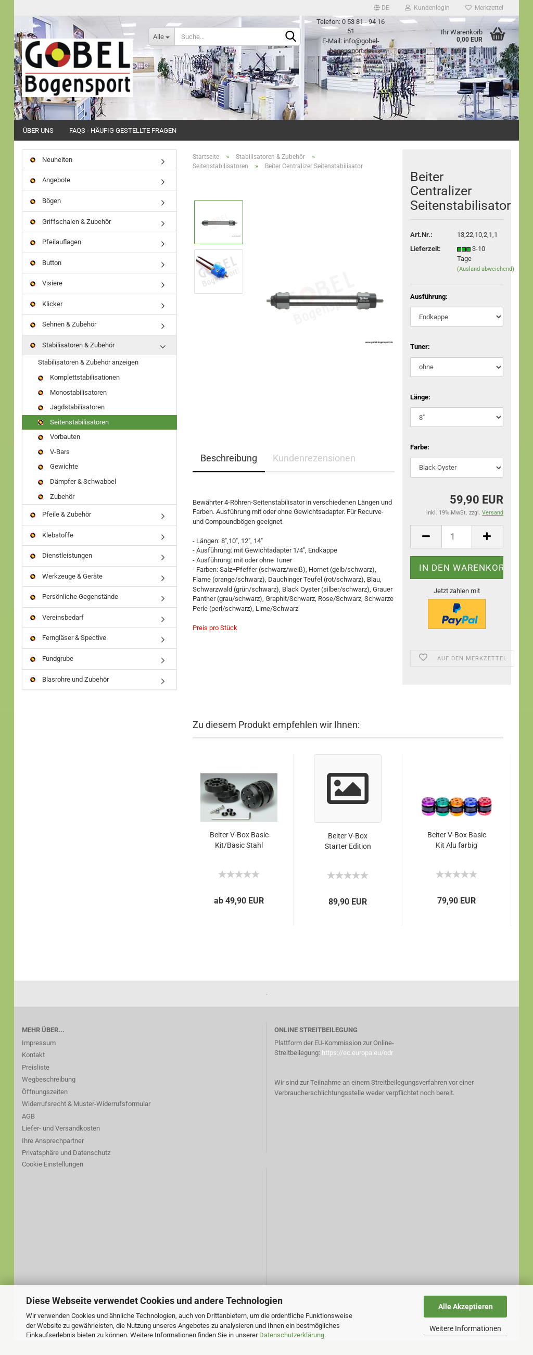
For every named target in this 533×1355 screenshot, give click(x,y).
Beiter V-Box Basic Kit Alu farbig (456, 854)
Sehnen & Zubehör (63, 339)
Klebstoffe (51, 550)
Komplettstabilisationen (79, 392)
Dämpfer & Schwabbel (77, 496)
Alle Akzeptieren (465, 1306)
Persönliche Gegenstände (74, 612)
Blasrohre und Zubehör (69, 694)
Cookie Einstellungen (52, 1179)
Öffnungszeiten (45, 1106)
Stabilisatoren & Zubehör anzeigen (88, 377)
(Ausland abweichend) (485, 283)
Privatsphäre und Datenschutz (66, 1168)
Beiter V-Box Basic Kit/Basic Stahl (239, 854)
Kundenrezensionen (314, 472)
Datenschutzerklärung (291, 1335)
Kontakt (33, 1070)
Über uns (38, 130)
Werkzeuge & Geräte (66, 591)
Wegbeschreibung (48, 1094)
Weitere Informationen (465, 1328)
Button (45, 277)
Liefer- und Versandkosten (61, 1143)
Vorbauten (59, 451)
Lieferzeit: (425, 264)
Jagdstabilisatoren (71, 421)
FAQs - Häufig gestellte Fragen (122, 130)
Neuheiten (51, 174)
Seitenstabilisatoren (73, 437)
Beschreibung (228, 472)
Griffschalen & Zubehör (70, 236)
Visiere (46, 298)
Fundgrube (51, 673)
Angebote (50, 195)
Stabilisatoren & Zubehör (72, 359)
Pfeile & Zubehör (60, 529)
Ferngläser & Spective (68, 653)
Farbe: (419, 462)
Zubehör (56, 511)
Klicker (46, 318)
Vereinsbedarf (57, 632)
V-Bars (54, 466)
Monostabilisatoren (72, 407)
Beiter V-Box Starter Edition (348, 855)
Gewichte (58, 481)
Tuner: (420, 361)
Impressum (39, 1057)
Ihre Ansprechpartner (53, 1155)
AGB (28, 1131)
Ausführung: (429, 311)
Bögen (45, 215)
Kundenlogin (427, 7)
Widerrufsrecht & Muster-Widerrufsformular (86, 1119)
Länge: (420, 412)
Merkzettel (484, 7)
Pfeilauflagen (55, 256)
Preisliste (35, 1082)
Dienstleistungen (61, 570)
